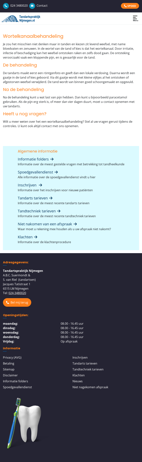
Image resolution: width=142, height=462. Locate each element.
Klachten (28, 236)
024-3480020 (17, 293)
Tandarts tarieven (35, 198)
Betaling (8, 363)
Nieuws (77, 381)
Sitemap (8, 369)
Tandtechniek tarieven (39, 210)
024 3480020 (15, 6)
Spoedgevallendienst (38, 172)
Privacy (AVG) (12, 357)
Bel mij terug (17, 302)
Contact (38, 6)
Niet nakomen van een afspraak (48, 223)
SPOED (130, 6)
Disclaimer (10, 375)
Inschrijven (30, 185)
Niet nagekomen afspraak (90, 387)
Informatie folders (36, 159)
